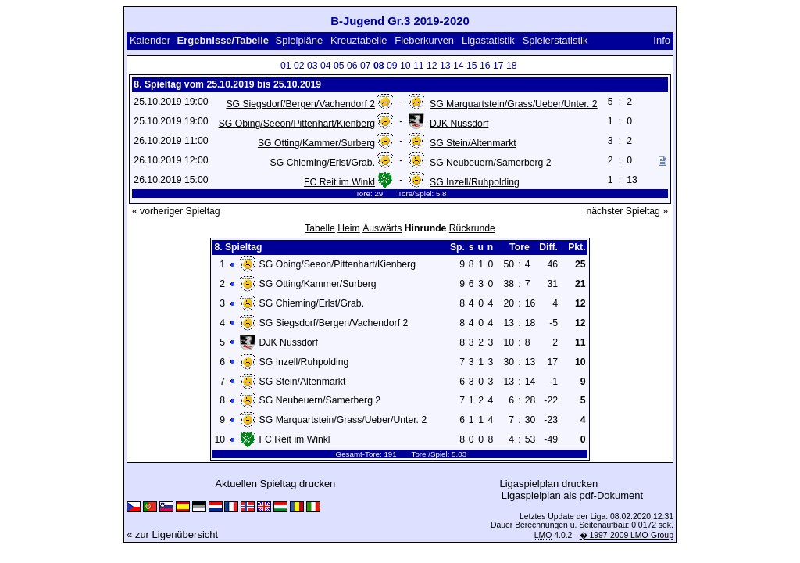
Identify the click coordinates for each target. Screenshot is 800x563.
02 (299, 65)
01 (285, 65)
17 (498, 65)
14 (458, 65)
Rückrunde (472, 228)
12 (432, 65)
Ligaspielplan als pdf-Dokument (572, 495)
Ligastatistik (488, 40)
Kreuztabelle (358, 40)
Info (661, 40)
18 (511, 65)
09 (392, 65)
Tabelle (320, 228)
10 (405, 65)
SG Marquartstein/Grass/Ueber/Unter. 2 (514, 104)
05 (339, 65)
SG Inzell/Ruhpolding (475, 182)
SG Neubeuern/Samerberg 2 (491, 162)
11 (418, 65)
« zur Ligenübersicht (172, 534)
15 (471, 65)
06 (352, 65)
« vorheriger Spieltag (176, 211)
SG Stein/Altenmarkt (473, 143)
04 (325, 65)
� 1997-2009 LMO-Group (626, 535)
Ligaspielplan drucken (548, 483)
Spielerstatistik (555, 40)
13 (445, 65)
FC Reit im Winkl (339, 182)
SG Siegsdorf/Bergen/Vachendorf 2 (300, 104)
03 (312, 65)
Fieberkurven (424, 40)
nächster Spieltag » (627, 211)
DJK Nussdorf (459, 123)
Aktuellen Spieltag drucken (275, 483)
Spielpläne (299, 40)
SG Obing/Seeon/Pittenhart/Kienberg (297, 123)
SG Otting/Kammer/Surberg (316, 143)
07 (365, 65)
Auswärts (382, 228)
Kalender (150, 40)
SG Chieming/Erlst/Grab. (322, 162)
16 (485, 65)
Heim (349, 228)
